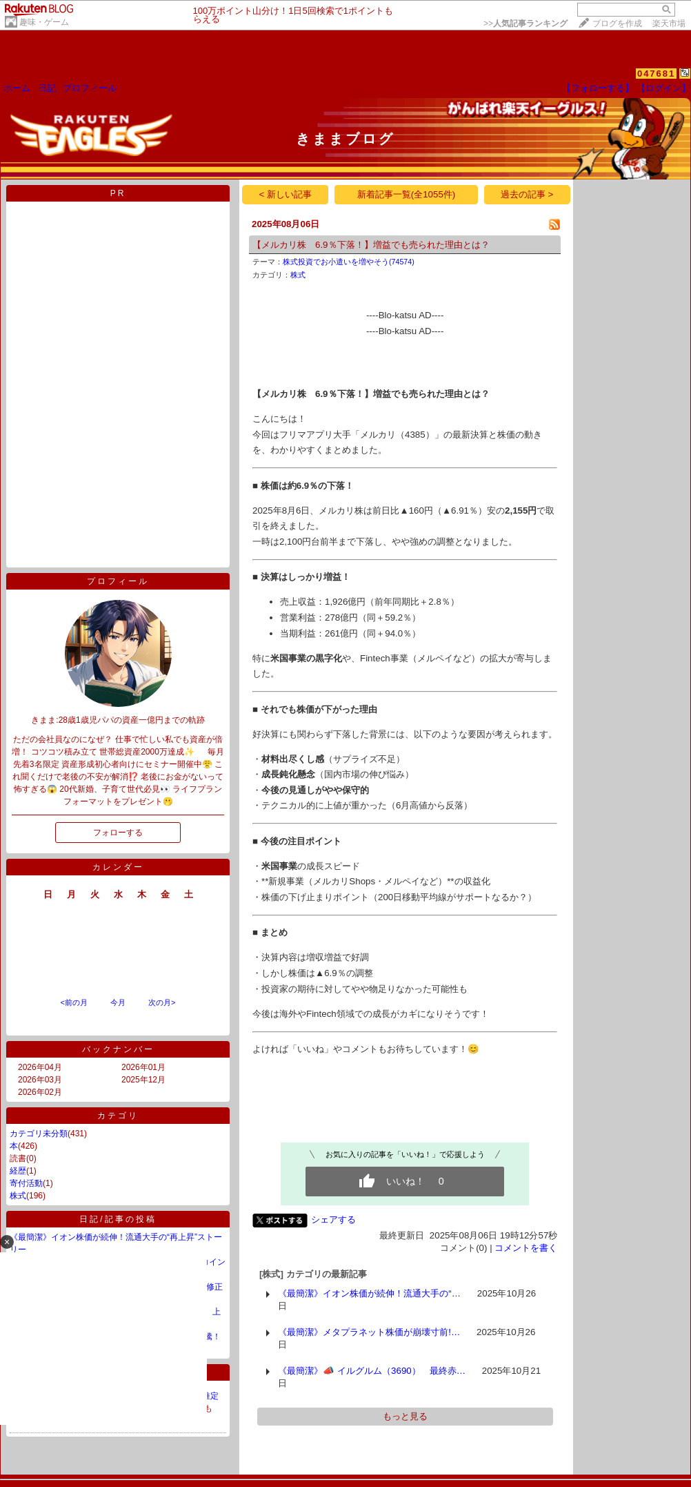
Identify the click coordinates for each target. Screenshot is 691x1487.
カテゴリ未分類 (39, 1133)
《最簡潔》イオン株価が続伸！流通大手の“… (369, 1293)
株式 (18, 1196)
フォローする (118, 832)
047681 (656, 73)
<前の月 (73, 1002)
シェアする (333, 1219)
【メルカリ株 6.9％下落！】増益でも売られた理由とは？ (371, 245)
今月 (118, 1002)
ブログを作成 (617, 23)
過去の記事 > (527, 194)
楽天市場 (668, 23)
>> (525, 23)
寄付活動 (26, 1183)
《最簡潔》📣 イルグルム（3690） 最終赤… (371, 1370)
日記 (47, 88)
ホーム (16, 88)
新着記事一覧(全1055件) (406, 194)
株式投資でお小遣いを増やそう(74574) (348, 261)
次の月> (161, 1002)
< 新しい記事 (285, 194)
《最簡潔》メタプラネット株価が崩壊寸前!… (369, 1332)
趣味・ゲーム (44, 22)
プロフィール (90, 88)
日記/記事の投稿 (117, 1219)
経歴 (18, 1171)
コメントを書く (525, 1248)
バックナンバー (118, 1049)
